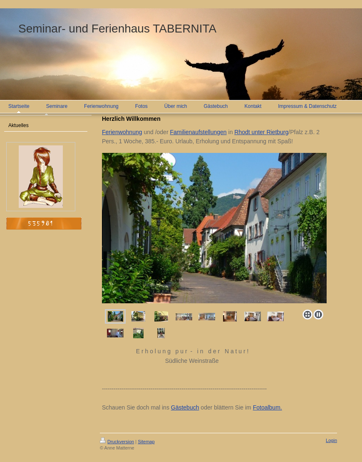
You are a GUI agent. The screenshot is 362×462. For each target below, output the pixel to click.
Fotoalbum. (267, 407)
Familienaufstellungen (198, 132)
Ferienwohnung (122, 132)
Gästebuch (185, 407)
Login (331, 440)
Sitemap (146, 441)
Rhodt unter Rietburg (261, 132)
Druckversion (117, 441)
